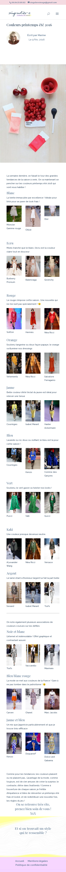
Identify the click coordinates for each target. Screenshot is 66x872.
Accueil (19, 861)
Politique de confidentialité (31, 865)
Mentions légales (38, 861)
